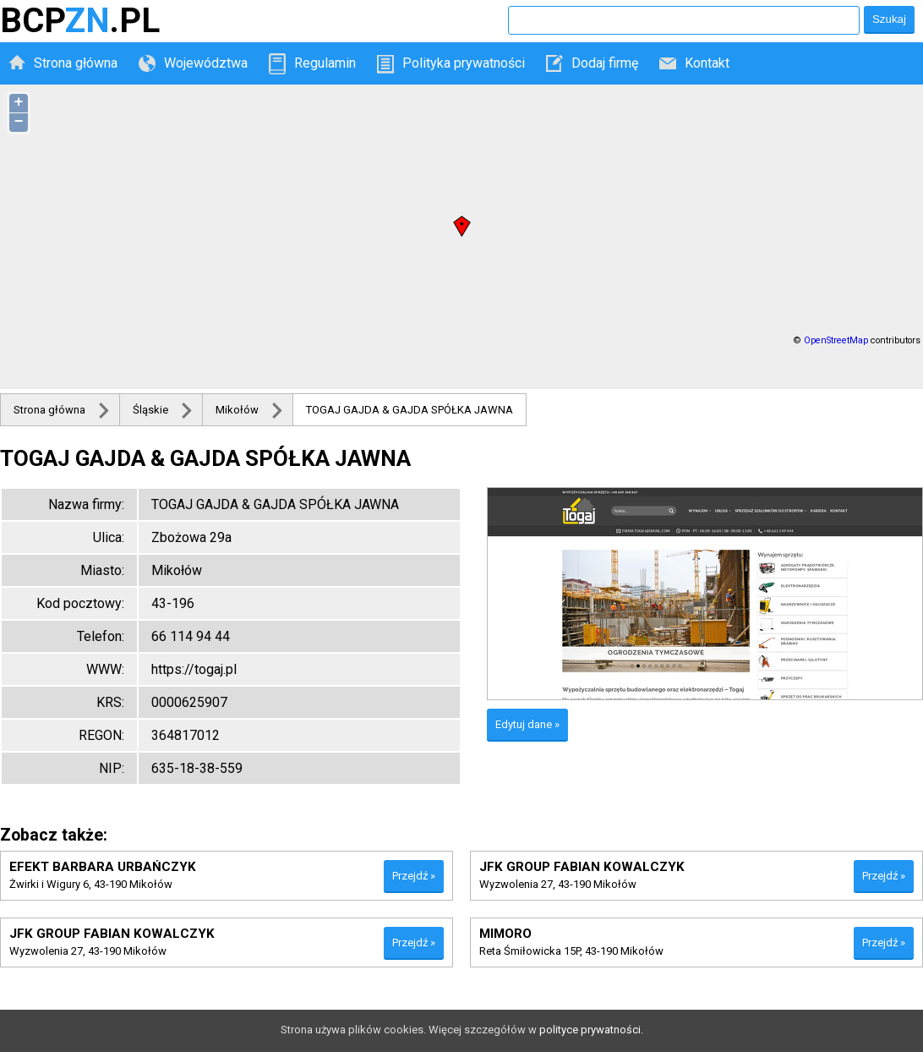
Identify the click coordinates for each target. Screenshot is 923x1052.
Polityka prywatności (463, 63)
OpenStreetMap (836, 340)
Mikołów (237, 409)
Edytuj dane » (527, 724)
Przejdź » (413, 875)
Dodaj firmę (604, 63)
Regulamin (325, 63)
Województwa (206, 63)
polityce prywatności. (591, 1029)
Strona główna (75, 63)
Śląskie (150, 409)
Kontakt (707, 63)
